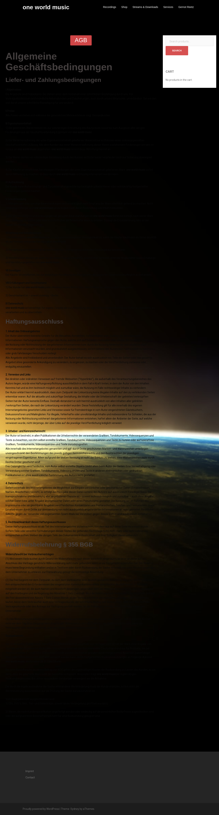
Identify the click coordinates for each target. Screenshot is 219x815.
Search (177, 50)
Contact (30, 777)
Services (168, 7)
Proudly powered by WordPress (41, 808)
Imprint (30, 771)
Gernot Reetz (186, 7)
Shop (124, 7)
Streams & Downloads (145, 7)
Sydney (74, 808)
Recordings (109, 7)
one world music (46, 7)
